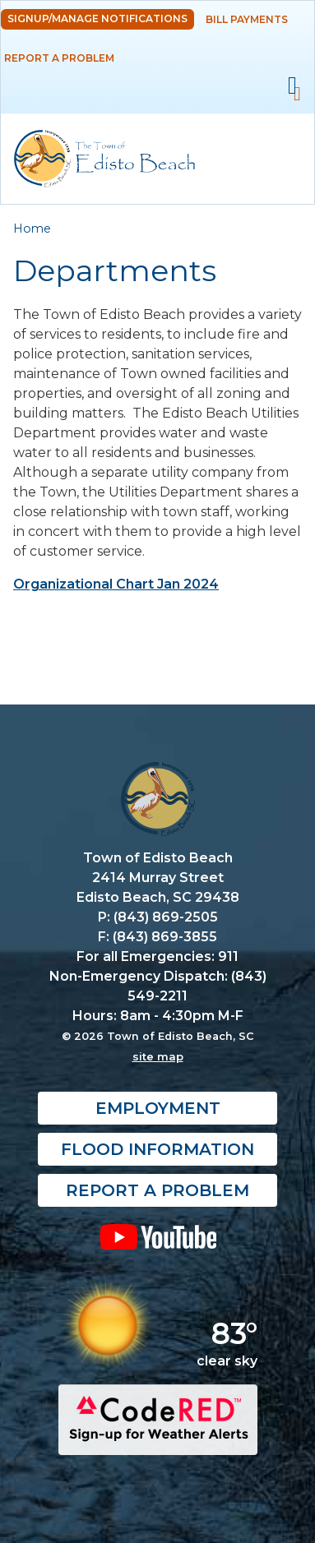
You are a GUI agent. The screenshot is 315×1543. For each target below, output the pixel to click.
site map (157, 1057)
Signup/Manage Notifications (97, 18)
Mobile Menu (292, 86)
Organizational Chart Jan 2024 (116, 584)
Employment (157, 1109)
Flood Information (157, 1150)
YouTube (157, 1237)
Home (32, 228)
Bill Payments (247, 19)
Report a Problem (59, 58)
